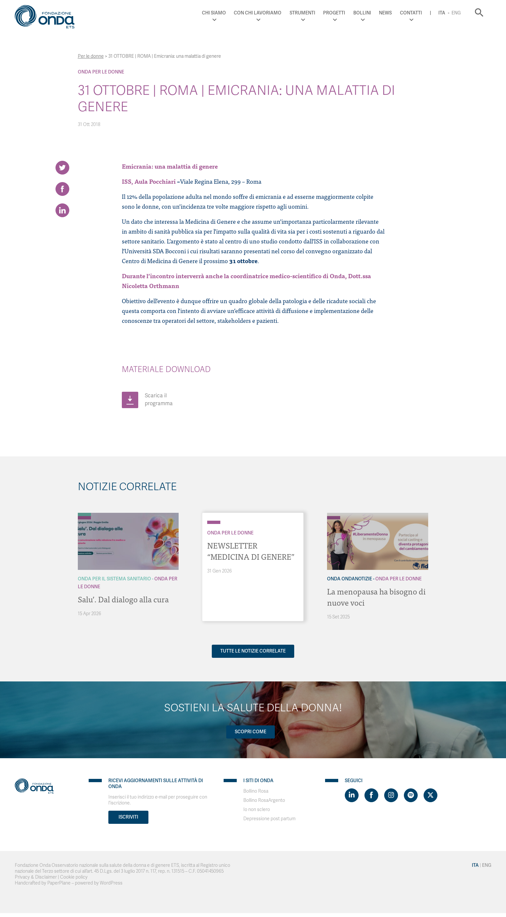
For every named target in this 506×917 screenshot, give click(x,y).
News (385, 13)
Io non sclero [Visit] (256, 809)
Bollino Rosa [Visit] (255, 791)
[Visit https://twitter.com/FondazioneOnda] (430, 795)
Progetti (334, 13)
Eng (456, 13)
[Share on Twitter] (62, 167)
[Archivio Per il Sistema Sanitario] (84, 514)
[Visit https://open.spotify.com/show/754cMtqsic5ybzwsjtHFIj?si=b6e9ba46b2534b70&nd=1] (410, 795)
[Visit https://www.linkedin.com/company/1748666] (351, 795)
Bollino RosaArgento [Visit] (264, 800)
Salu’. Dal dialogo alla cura (123, 599)
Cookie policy (74, 877)
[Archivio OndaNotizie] (333, 514)
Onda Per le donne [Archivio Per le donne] (101, 72)
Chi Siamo (214, 13)
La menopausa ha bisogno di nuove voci (376, 597)
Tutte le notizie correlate (253, 651)
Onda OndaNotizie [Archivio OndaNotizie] (349, 579)
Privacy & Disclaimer (36, 877)
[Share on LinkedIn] (62, 210)
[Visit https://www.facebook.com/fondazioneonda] (371, 795)
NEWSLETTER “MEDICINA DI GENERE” (251, 551)
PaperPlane (59, 883)
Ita (441, 13)
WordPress (111, 883)
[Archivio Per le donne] (84, 517)
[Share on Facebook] (62, 189)
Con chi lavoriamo (257, 13)
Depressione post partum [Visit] (269, 819)
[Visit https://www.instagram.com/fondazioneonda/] (391, 795)
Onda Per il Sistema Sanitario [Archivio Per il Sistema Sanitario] (114, 579)
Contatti (411, 13)
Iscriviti (128, 817)
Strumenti (302, 13)
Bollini (362, 13)
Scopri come (250, 732)
